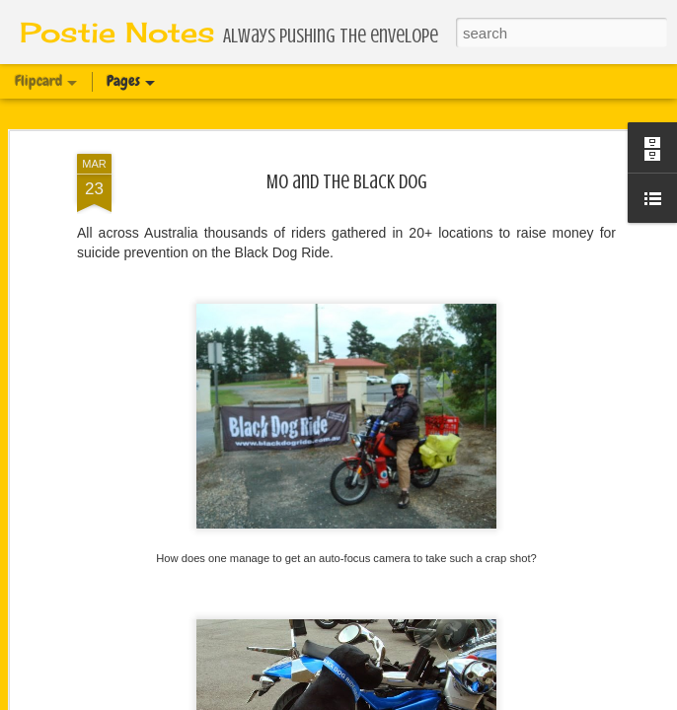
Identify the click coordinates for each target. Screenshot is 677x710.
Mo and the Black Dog (346, 178)
